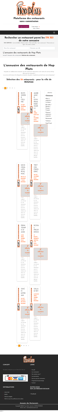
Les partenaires (35, 376)
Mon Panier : (36, 26)
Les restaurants (35, 372)
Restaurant (49, 118)
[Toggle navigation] (54, 32)
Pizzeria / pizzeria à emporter (48, 114)
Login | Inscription (23, 27)
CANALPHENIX (38, 406)
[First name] (16, 48)
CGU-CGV (6, 392)
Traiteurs (48, 120)
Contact (34, 382)
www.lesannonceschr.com (32, 407)
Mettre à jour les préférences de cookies (13, 398)
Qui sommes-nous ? (36, 374)
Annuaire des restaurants (14, 55)
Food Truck (49, 123)
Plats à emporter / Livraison (49, 100)
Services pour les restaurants (38, 378)
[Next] (14, 88)
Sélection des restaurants (28, 55)
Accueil (5, 55)
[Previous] (3, 88)
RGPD (5, 394)
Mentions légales (8, 396)
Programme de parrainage (38, 380)
